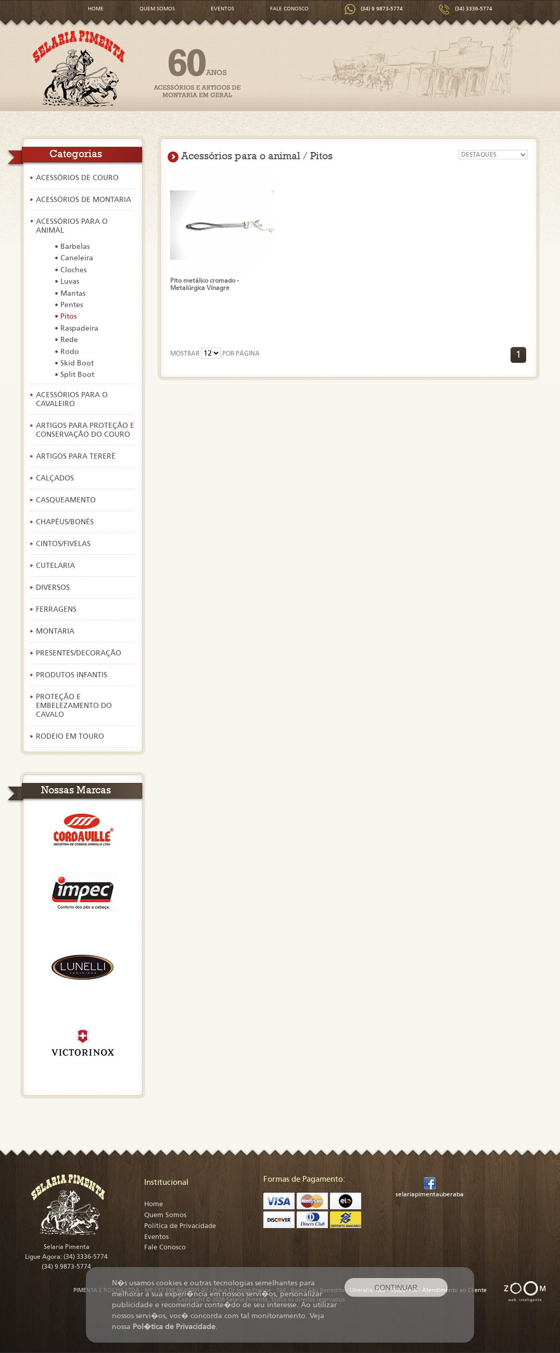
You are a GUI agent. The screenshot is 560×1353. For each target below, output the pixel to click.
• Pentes (69, 304)
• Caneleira (74, 258)
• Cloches (70, 269)
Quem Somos (165, 1215)
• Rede (66, 339)
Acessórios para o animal (240, 155)
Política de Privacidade (180, 1226)
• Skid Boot (74, 363)
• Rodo (67, 351)
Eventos (156, 1237)
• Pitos (66, 316)
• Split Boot (74, 374)
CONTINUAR (395, 1287)
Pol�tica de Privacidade (174, 1326)
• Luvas (67, 281)
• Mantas (70, 293)
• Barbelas (72, 246)
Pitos (321, 155)
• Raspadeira (76, 328)
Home (153, 1204)
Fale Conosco (165, 1247)
